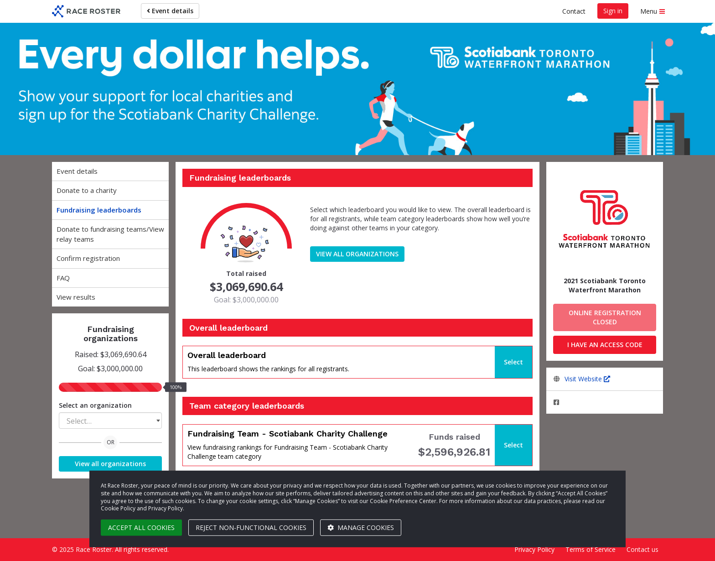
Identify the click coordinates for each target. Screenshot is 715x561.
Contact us (642, 549)
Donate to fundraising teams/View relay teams (110, 233)
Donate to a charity (87, 190)
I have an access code (604, 344)
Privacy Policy (534, 549)
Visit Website (587, 378)
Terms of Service (590, 549)
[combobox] (110, 420)
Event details (170, 10)
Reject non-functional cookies (251, 527)
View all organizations (110, 463)
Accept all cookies (141, 527)
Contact (573, 11)
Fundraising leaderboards (99, 209)
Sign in (612, 10)
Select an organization (95, 405)
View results (76, 296)
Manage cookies (360, 527)
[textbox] (110, 421)
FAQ (63, 277)
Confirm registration (88, 258)
